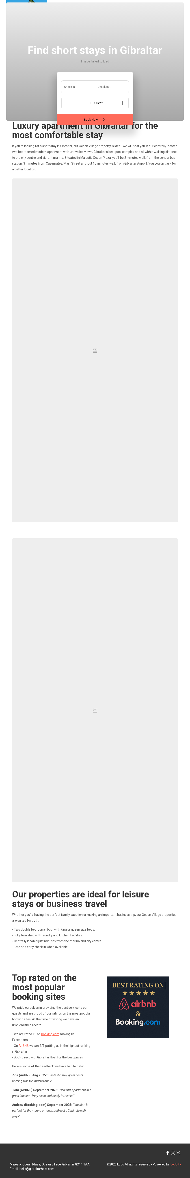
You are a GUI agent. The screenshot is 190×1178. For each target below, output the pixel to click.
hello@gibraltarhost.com (36, 1169)
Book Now (95, 119)
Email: (14, 1169)
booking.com (50, 1034)
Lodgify (176, 1164)
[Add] (122, 103)
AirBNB (24, 1045)
